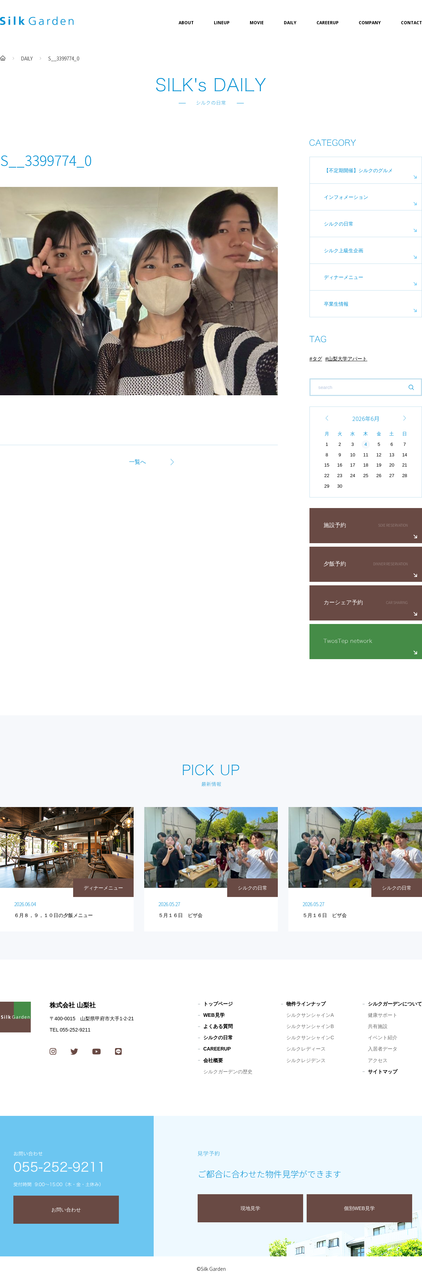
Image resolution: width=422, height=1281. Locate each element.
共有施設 (378, 1026)
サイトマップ (382, 1071)
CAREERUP (327, 23)
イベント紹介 (382, 1037)
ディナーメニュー (343, 277)
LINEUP (222, 23)
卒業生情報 (336, 304)
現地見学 (250, 1208)
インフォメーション (346, 197)
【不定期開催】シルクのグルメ (358, 170)
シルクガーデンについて (395, 1004)
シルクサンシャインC (310, 1037)
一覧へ (137, 462)
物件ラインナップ (306, 1004)
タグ (317, 359)
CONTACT (411, 23)
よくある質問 (218, 1026)
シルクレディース (306, 1049)
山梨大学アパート (347, 359)
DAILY (290, 23)
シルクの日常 (338, 224)
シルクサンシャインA (310, 1015)
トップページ (218, 1004)
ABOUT (186, 23)
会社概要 (213, 1060)
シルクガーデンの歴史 (227, 1071)
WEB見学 (214, 1015)
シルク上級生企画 (343, 250)
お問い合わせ (66, 1209)
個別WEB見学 (359, 1208)
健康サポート (382, 1015)
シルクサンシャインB (310, 1026)
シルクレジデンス (306, 1060)
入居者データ (382, 1049)
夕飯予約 (335, 564)
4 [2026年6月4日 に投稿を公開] (365, 444)
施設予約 (335, 525)
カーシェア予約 (343, 602)
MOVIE (257, 23)
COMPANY (370, 23)
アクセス (378, 1060)
